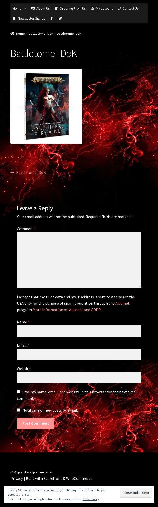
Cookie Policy (91, 499)
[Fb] (52, 18)
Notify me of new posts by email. (50, 410)
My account (104, 8)
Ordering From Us (73, 8)
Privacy (16, 478)
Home (19, 8)
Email (23, 345)
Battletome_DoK (41, 33)
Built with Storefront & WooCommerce (59, 478)
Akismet (122, 303)
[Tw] (60, 18)
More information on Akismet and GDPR (67, 309)
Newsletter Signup (31, 18)
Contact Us (131, 8)
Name (23, 321)
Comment (27, 228)
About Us (43, 8)
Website (24, 368)
